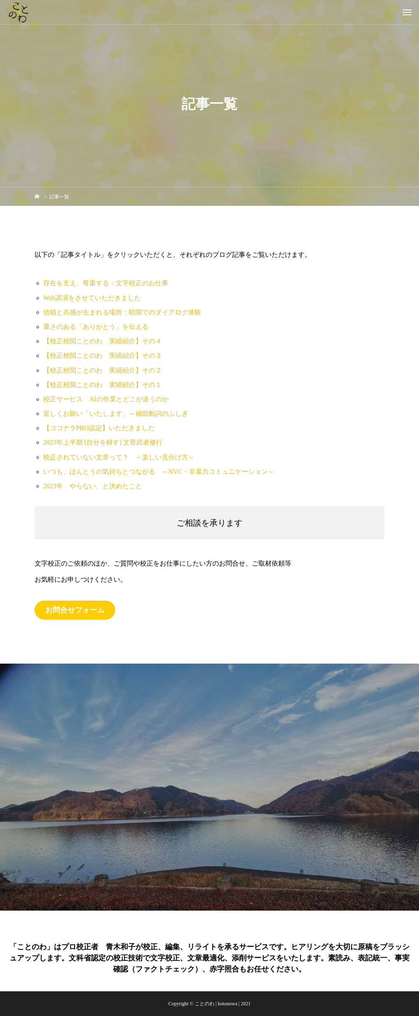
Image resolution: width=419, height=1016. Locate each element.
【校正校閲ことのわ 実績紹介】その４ (102, 341)
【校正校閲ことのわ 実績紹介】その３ (102, 355)
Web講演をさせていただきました (92, 297)
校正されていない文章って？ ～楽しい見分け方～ (119, 457)
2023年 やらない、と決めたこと (92, 485)
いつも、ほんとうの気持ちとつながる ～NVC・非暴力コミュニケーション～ (159, 471)
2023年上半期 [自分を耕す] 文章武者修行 (103, 442)
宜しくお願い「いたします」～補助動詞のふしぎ (115, 413)
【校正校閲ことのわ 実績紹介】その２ (102, 370)
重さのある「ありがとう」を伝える (96, 326)
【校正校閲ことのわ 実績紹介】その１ (102, 384)
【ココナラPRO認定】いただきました (99, 427)
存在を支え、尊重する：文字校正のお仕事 (105, 283)
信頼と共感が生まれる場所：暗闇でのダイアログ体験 (122, 312)
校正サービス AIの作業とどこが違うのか (106, 399)
